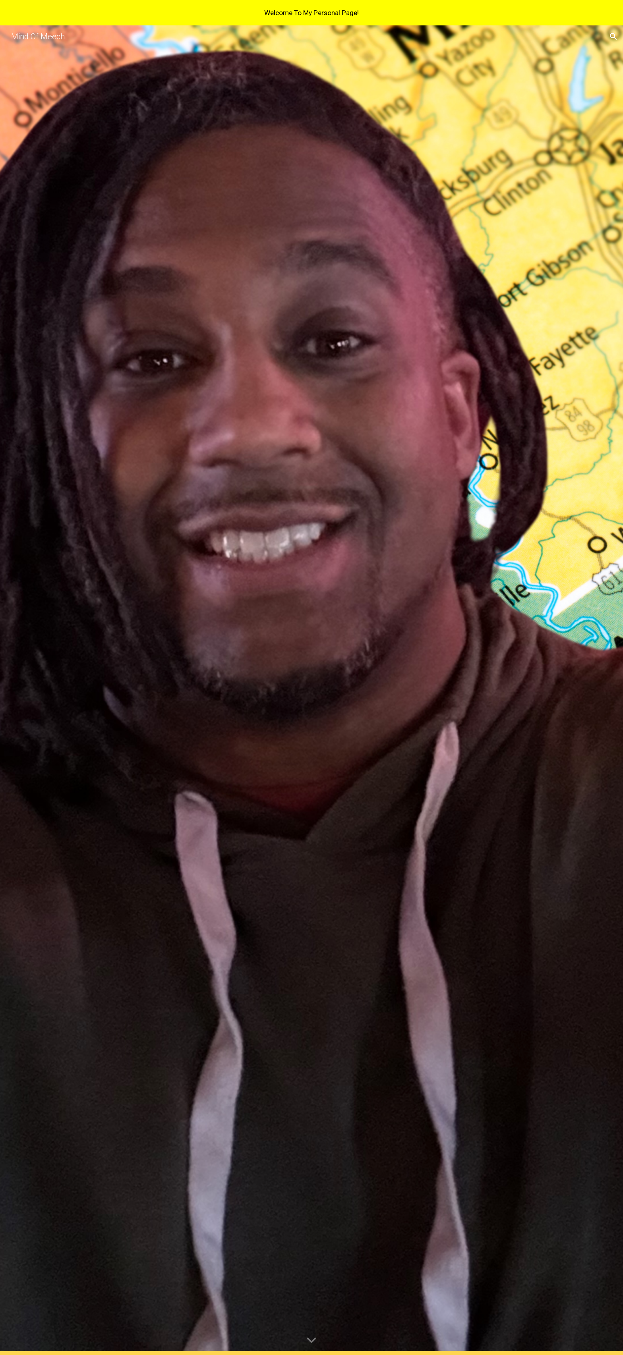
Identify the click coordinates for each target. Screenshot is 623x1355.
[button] (613, 36)
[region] (311, 12)
